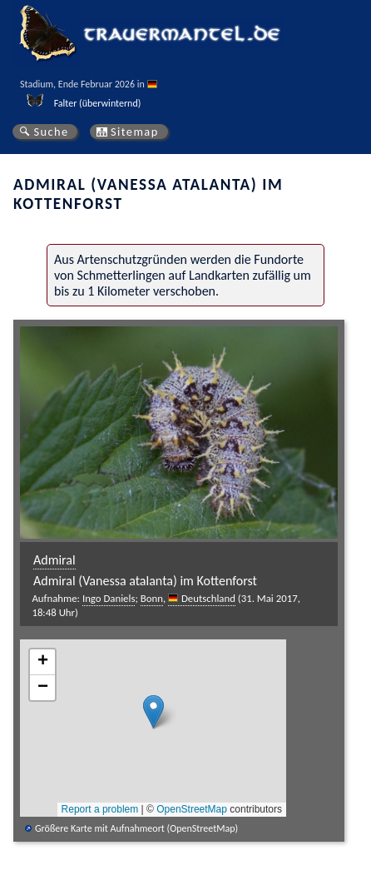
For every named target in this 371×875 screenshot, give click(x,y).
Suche (50, 131)
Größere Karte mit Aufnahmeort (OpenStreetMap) (136, 828)
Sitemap (135, 131)
